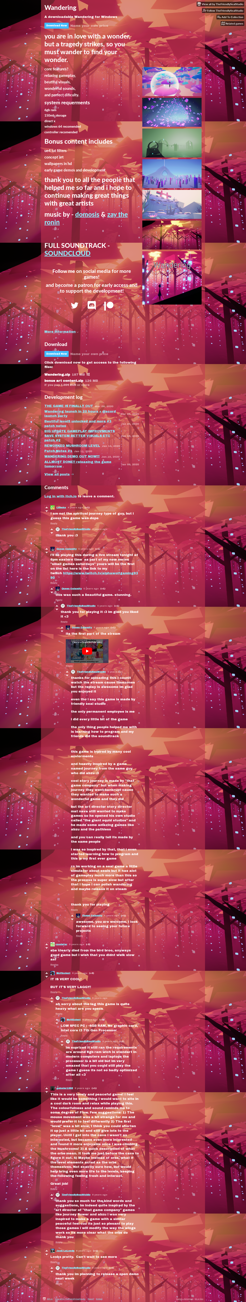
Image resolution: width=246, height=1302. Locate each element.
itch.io (50, 1299)
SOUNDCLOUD (67, 253)
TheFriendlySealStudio (76, 529)
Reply (53, 523)
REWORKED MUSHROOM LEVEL (72, 445)
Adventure (188, 1299)
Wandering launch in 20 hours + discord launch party (80, 414)
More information (61, 331)
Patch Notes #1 (58, 451)
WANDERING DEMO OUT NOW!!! (72, 456)
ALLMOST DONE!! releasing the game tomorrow (77, 464)
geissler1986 (64, 1088)
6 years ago (79, 973)
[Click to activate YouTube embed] (87, 651)
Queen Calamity (66, 549)
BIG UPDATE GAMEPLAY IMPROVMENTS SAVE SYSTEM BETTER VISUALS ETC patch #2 (79, 435)
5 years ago (85, 549)
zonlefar (61, 944)
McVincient (63, 973)
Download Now (56, 25)
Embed (99, 1299)
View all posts (57, 474)
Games (179, 1299)
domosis (87, 214)
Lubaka (61, 507)
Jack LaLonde (65, 1251)
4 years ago (75, 507)
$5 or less (199, 1299)
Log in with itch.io (60, 496)
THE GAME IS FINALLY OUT (68, 406)
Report (91, 1299)
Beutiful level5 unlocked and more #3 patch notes (77, 423)
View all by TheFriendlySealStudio (70, 1299)
